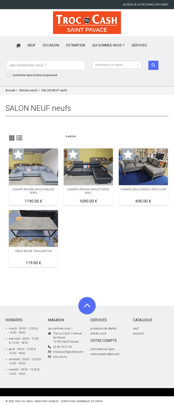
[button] (116, 65)
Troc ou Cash (23, 401)
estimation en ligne (102, 349)
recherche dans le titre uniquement (32, 75)
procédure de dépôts (103, 328)
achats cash (98, 333)
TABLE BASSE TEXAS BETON (33, 251)
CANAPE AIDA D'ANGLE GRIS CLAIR (143, 189)
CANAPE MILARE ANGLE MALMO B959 (33, 191)
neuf (135, 328)
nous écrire (60, 356)
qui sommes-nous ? (60, 328)
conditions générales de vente (82, 401)
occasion (138, 333)
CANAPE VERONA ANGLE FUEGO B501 (88, 191)
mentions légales (47, 401)
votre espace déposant (104, 354)
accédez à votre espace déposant (146, 4)
